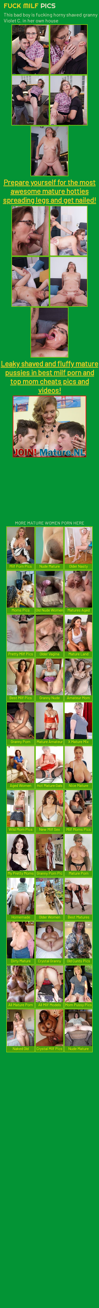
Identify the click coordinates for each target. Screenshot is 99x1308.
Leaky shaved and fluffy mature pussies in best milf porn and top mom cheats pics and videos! (49, 376)
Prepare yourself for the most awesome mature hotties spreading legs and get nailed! (49, 191)
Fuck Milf (30, 5)
